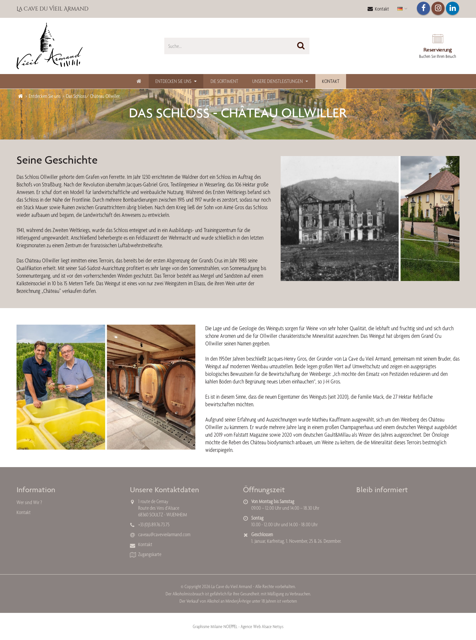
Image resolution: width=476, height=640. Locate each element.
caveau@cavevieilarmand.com (164, 534)
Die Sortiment (224, 81)
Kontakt (378, 9)
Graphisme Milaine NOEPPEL (215, 626)
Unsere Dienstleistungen (277, 81)
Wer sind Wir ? (29, 502)
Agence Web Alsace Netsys (262, 626)
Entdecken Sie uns (173, 81)
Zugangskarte (149, 554)
